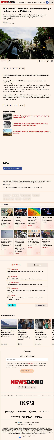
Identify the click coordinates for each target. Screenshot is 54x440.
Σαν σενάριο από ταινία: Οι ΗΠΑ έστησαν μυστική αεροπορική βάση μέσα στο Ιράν (8, 333)
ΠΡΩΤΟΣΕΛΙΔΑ (41, 2)
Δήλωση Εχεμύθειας (19, 395)
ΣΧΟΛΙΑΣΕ (42, 61)
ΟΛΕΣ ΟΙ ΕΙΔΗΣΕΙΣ (22, 2)
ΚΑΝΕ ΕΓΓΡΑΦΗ (27, 371)
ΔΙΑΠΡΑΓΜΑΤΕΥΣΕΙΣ (8, 198)
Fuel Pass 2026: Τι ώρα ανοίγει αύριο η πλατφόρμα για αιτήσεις (24, 279)
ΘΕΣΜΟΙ (18, 198)
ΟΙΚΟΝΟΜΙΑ (3, 61)
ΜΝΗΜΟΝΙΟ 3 (27, 198)
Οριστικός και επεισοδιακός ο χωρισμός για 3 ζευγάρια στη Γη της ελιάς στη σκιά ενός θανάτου (24, 335)
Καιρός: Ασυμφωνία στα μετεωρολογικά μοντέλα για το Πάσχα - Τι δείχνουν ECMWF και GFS (33, 242)
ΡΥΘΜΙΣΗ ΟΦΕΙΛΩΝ (26, 195)
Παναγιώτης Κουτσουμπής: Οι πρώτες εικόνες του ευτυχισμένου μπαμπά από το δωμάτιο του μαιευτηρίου (41, 335)
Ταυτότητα (3, 395)
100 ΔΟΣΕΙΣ (6, 195)
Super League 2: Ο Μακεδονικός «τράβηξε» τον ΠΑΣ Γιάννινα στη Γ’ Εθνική (25, 272)
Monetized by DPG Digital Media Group (31, 422)
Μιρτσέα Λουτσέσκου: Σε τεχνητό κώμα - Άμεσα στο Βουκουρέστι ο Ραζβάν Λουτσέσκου (47, 242)
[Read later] (52, 61)
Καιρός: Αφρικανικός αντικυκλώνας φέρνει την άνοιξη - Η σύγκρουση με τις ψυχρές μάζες (33, 220)
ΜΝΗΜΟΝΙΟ (15, 195)
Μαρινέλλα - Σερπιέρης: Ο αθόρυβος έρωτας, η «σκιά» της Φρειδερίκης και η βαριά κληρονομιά (6, 221)
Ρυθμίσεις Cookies (42, 395)
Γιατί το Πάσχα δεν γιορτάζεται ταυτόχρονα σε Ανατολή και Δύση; (25, 284)
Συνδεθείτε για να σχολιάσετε (12, 168)
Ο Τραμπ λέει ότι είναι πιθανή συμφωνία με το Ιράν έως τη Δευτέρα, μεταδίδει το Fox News (25, 298)
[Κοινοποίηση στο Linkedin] (16, 68)
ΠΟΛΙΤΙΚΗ (34, 2)
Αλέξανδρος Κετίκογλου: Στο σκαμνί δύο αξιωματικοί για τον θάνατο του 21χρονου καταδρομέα (20, 221)
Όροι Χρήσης (10, 395)
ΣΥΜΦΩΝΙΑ (36, 195)
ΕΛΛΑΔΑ (29, 2)
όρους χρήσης (30, 363)
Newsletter (14, 187)
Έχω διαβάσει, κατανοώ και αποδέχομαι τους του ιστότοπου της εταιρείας (27, 363)
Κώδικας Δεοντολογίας (31, 395)
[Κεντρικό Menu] (51, 2)
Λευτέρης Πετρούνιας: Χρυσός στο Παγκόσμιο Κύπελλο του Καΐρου (47, 220)
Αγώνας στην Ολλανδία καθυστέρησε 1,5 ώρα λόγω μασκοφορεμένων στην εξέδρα (26, 291)
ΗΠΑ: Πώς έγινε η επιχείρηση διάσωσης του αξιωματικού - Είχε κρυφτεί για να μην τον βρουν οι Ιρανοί (6, 243)
